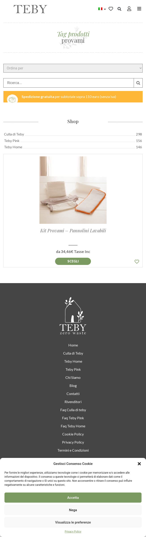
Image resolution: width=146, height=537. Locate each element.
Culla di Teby (73, 353)
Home (73, 345)
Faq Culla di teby (73, 410)
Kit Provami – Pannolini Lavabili (73, 230)
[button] (139, 464)
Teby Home (73, 361)
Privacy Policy (73, 531)
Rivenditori (73, 401)
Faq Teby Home (73, 426)
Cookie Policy (73, 434)
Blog (73, 385)
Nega (73, 510)
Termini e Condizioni (73, 450)
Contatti (73, 393)
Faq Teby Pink (73, 418)
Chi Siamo (73, 377)
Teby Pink (73, 369)
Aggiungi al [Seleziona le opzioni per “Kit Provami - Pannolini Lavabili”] (73, 261)
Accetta (73, 498)
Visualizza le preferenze (73, 522)
